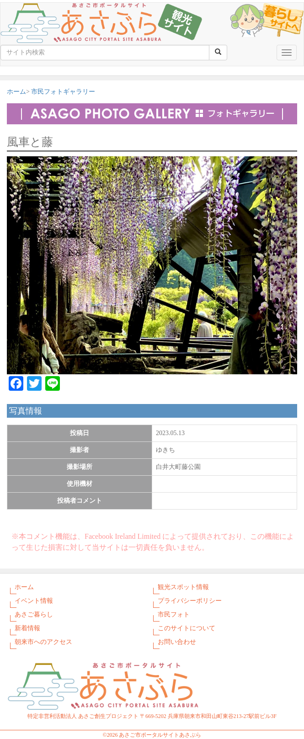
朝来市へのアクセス (43, 641)
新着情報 (27, 628)
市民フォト (174, 614)
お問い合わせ (177, 641)
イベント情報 (34, 600)
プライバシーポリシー (190, 600)
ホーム (16, 91)
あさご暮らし (34, 614)
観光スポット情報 (183, 587)
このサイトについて (186, 628)
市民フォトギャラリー (63, 91)
